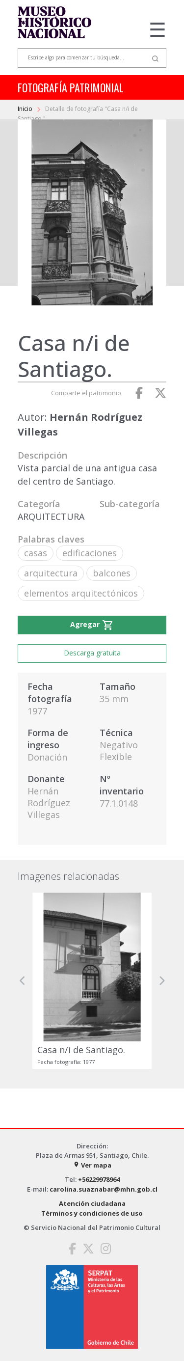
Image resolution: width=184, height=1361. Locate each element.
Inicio (26, 109)
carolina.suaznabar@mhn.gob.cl (104, 1189)
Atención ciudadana (92, 1203)
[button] (22, 981)
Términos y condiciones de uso (92, 1213)
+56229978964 (99, 1179)
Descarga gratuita (92, 652)
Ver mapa (92, 1165)
